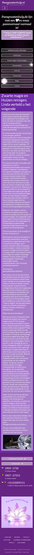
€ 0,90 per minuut (10, 471)
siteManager (13, 549)
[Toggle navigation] (4, 8)
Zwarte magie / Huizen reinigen (17, 60)
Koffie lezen (17, 55)
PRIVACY (11, 542)
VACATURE (6, 540)
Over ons (17, 70)
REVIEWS (17, 537)
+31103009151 (16, 482)
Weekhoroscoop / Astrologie (17, 50)
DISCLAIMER (21, 542)
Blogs (17, 81)
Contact (17, 86)
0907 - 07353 (12, 475)
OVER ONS (8, 537)
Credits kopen (17, 463)
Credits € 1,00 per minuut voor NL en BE (20, 485)
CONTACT (26, 537)
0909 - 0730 (11, 468)
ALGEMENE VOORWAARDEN (22, 540)
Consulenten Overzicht (17, 459)
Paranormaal (17, 76)
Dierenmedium (17, 65)
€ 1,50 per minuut (10, 478)
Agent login (26, 552)
